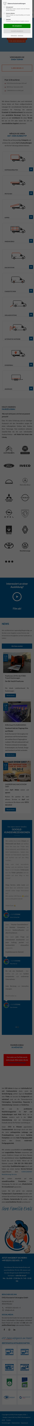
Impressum (20, 35)
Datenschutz (14, 35)
